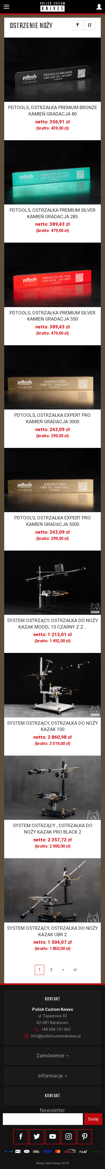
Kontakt (52, 1096)
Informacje (52, 1076)
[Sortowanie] (89, 25)
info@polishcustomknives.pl (53, 1036)
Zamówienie (52, 1055)
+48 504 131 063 (53, 1029)
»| (74, 969)
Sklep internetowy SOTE (52, 1163)
